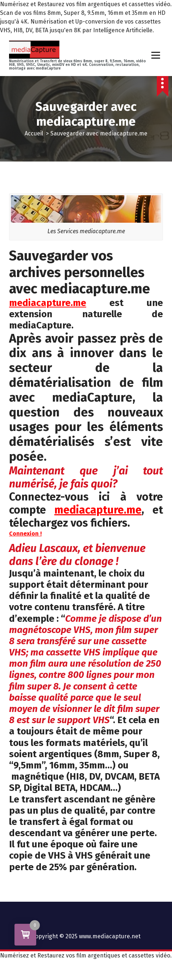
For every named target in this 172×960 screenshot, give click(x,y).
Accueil (34, 133)
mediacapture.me (98, 509)
